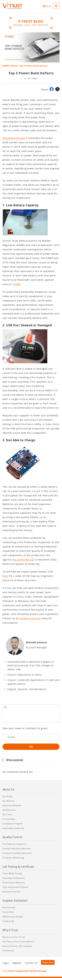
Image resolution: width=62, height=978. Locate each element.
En (47, 6)
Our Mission (8, 800)
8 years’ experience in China (24, 674)
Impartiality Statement (13, 828)
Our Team (7, 814)
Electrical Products (11, 891)
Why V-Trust (10, 930)
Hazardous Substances (13, 878)
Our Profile (7, 796)
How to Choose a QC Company (17, 946)
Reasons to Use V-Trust (13, 937)
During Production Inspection (16, 848)
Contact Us (31, 962)
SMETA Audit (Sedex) (12, 916)
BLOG (14, 65)
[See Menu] (56, 6)
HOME (5, 65)
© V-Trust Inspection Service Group (24, 970)
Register (16, 962)
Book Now (47, 962)
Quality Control (12, 837)
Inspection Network (11, 805)
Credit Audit (8, 921)
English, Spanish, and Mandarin (26, 689)
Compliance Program (12, 823)
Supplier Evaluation (15, 900)
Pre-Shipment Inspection (14, 844)
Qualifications (9, 809)
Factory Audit (8, 907)
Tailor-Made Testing (12, 873)
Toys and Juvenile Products (15, 887)
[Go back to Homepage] (12, 5)
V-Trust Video (8, 819)
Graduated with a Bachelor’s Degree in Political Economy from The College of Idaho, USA (30, 665)
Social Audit (8, 912)
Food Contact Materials (13, 882)
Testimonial (8, 950)
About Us (8, 789)
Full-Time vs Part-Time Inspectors (18, 941)
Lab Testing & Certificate (18, 866)
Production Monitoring (13, 857)
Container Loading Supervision (17, 853)
